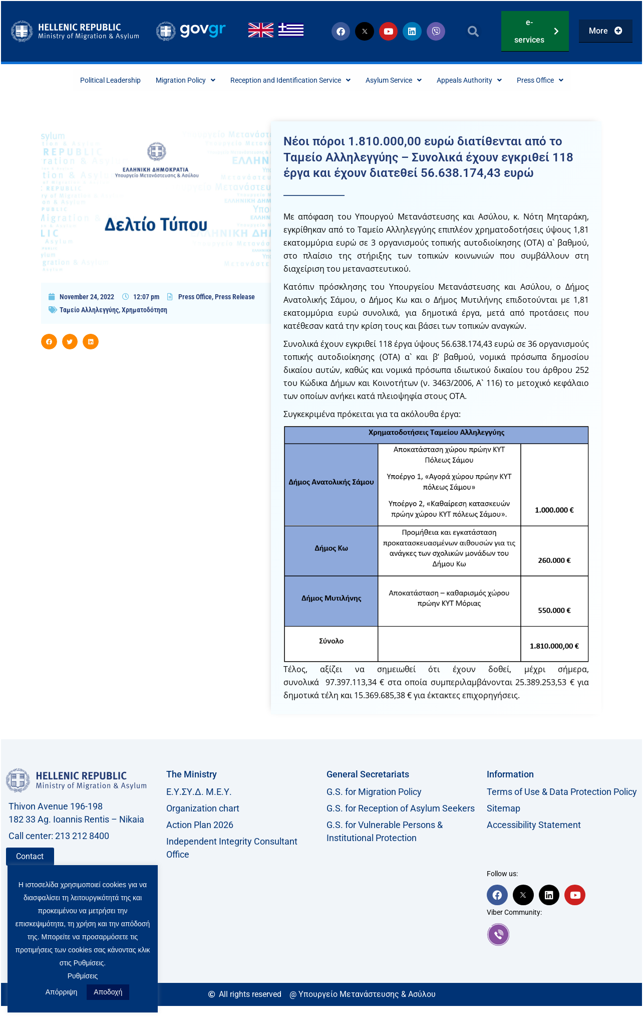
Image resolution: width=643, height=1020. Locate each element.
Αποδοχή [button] (108, 992)
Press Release (235, 298)
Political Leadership (84, 80)
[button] (473, 31)
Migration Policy (168, 80)
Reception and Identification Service (287, 80)
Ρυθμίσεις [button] (83, 976)
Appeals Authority (489, 80)
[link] (562, 935)
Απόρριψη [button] (62, 992)
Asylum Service (404, 80)
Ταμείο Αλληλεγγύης (89, 311)
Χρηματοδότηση (144, 311)
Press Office (567, 80)
